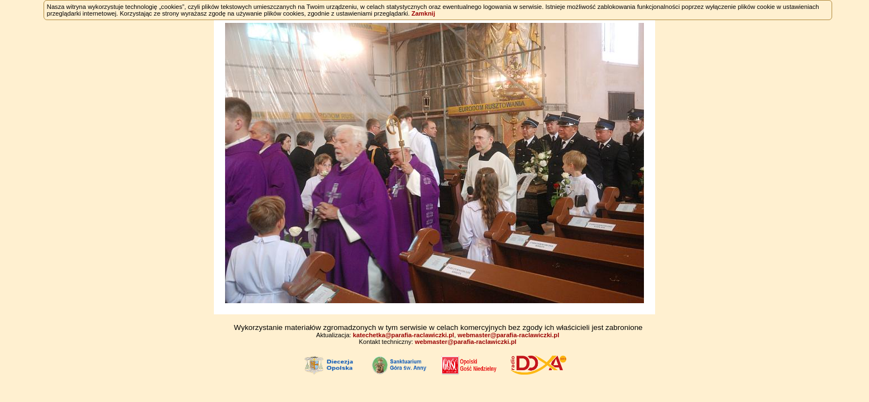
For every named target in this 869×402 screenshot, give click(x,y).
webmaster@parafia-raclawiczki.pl (508, 335)
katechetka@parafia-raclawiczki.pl (403, 335)
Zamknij (423, 13)
